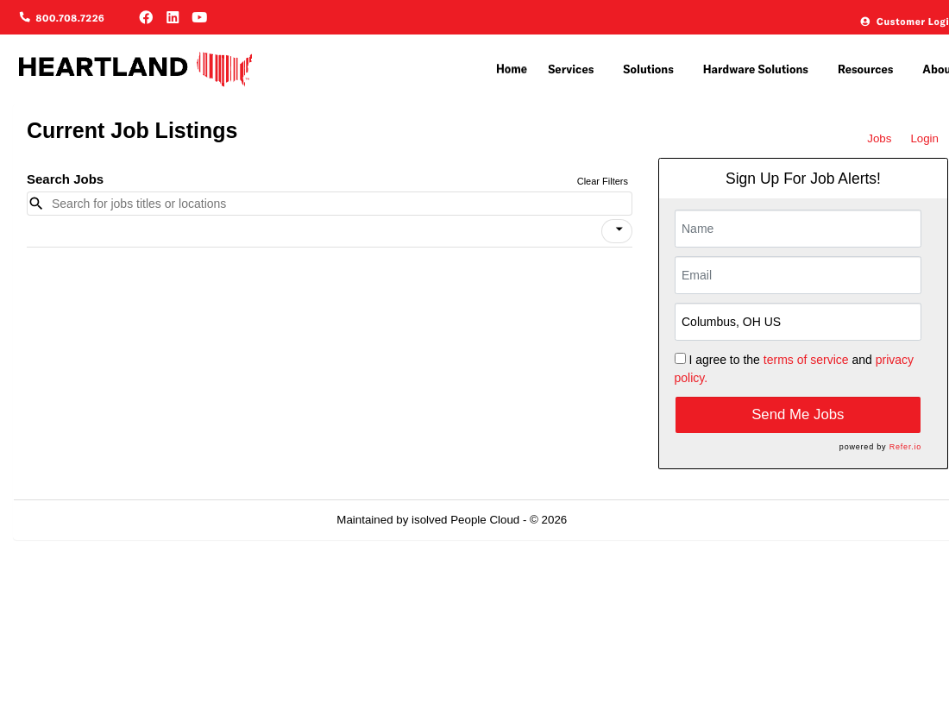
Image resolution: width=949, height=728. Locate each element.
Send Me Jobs (797, 414)
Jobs (879, 138)
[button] (616, 231)
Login (924, 138)
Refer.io (905, 446)
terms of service (806, 360)
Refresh (618, 519)
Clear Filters (602, 181)
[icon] (619, 229)
